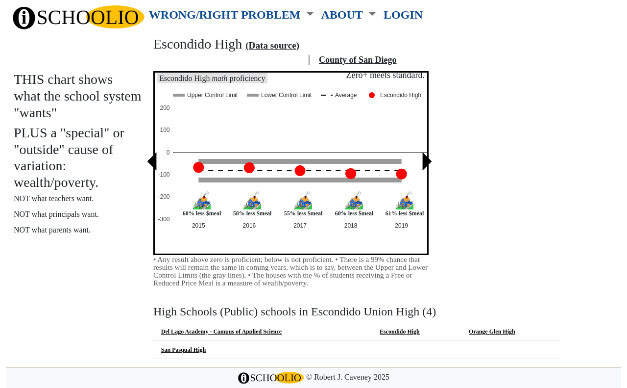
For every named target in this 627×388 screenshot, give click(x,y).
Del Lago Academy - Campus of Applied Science (221, 331)
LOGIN (403, 14)
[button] (231, 13)
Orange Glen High (492, 331)
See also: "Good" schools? (62, 269)
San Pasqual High (183, 349)
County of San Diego (358, 60)
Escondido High (400, 331)
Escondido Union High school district (229, 60)
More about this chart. (56, 248)
